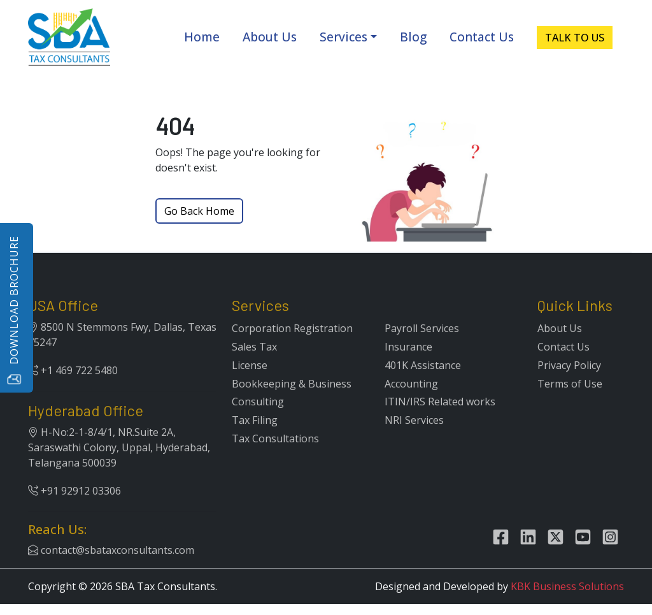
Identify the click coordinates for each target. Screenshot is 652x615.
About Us (270, 37)
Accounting (411, 399)
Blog (413, 37)
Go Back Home (199, 211)
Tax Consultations (275, 454)
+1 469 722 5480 (73, 386)
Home (202, 37)
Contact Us (482, 37)
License (249, 381)
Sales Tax (254, 363)
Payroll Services (422, 344)
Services (343, 37)
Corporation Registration (292, 344)
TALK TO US (574, 38)
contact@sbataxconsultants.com (111, 566)
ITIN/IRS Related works (440, 417)
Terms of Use (569, 399)
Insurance (408, 363)
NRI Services (414, 436)
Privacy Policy (569, 381)
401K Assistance (423, 381)
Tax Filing (255, 436)
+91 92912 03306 (74, 507)
